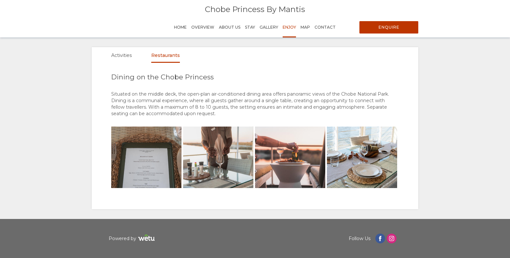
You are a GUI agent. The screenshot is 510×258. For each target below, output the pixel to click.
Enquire (389, 27)
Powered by (132, 239)
